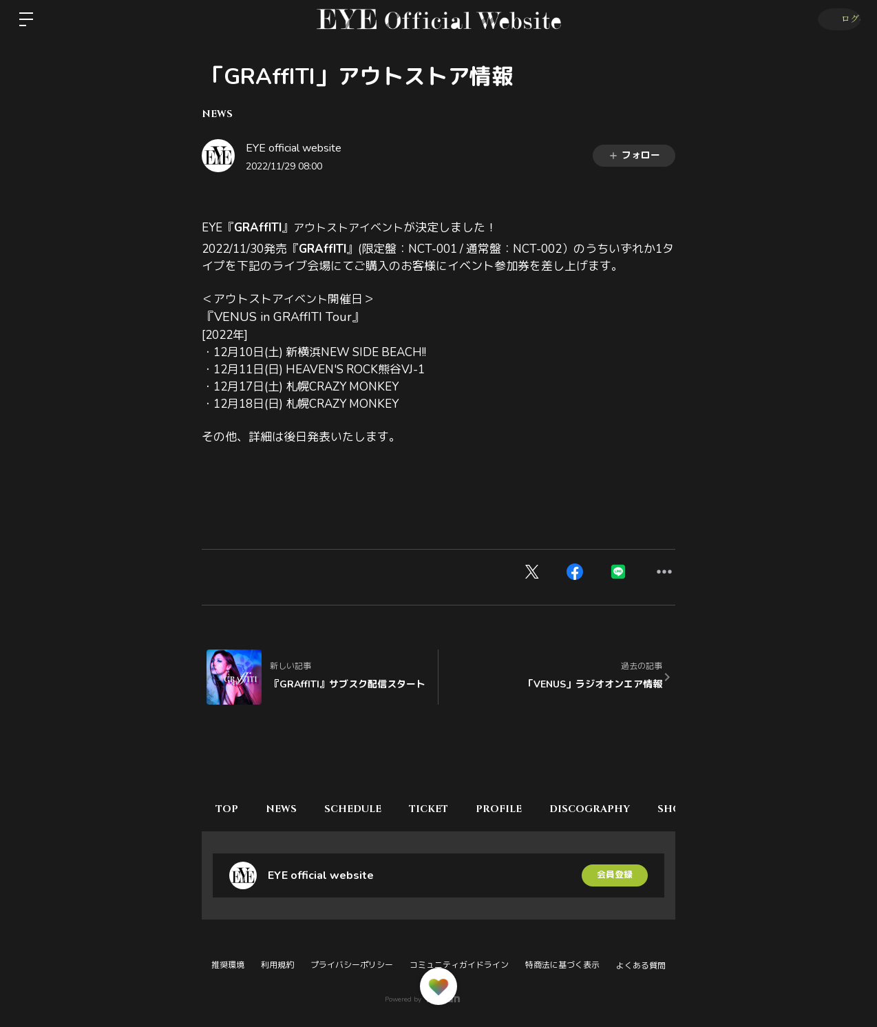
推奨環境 (227, 965)
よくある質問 (641, 966)
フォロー (634, 155)
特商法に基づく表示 (562, 965)
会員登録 (614, 875)
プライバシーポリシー (351, 965)
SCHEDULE (370, 809)
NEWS (217, 114)
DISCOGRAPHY (627, 809)
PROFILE (530, 809)
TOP (230, 809)
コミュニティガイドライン (459, 965)
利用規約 (277, 965)
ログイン (836, 19)
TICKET (452, 809)
